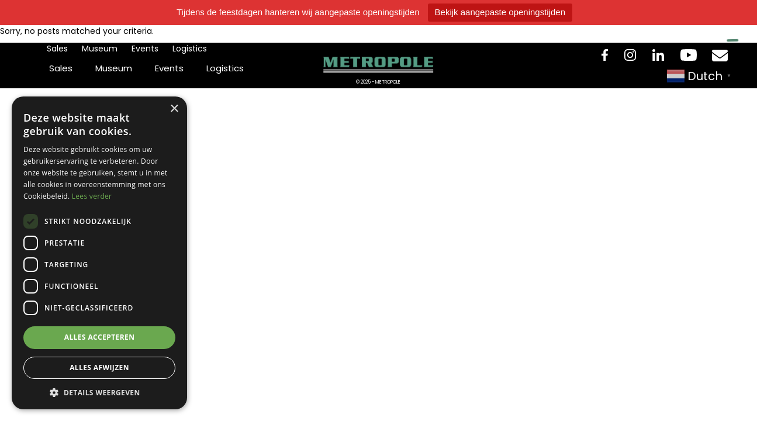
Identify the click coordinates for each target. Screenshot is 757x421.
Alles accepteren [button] (99, 337)
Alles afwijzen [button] (99, 367)
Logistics (189, 48)
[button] (99, 392)
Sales (57, 48)
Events (145, 48)
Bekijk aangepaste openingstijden (500, 12)
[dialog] (99, 252)
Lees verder (92, 196)
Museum (99, 48)
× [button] (174, 109)
